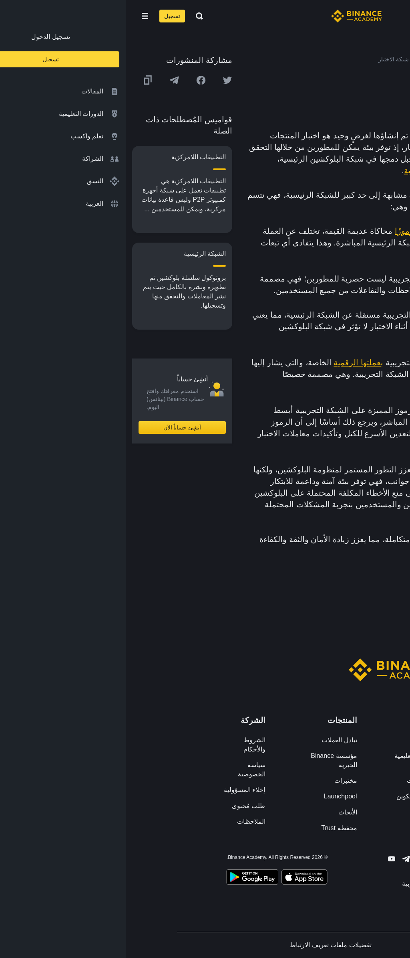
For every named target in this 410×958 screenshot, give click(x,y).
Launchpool (214, 796)
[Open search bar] (71, 16)
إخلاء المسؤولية (118, 789)
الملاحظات (125, 821)
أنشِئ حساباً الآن (57, 427)
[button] (19, 16)
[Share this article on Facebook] (75, 80)
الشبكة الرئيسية (305, 170)
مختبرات (220, 780)
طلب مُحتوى (122, 805)
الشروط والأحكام (129, 745)
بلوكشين (299, 135)
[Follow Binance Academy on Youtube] (266, 858)
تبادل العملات (213, 740)
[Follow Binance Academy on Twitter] (295, 859)
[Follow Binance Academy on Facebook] (309, 859)
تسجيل (46, 16)
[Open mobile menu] (19, 16)
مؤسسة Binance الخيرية (208, 760)
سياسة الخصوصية (126, 770)
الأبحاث (222, 812)
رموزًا (278, 231)
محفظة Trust (213, 827)
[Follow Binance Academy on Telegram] (280, 859)
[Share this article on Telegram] (48, 80)
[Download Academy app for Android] (126, 878)
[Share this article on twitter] (102, 80)
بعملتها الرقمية (232, 362)
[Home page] (230, 16)
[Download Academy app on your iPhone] (179, 878)
